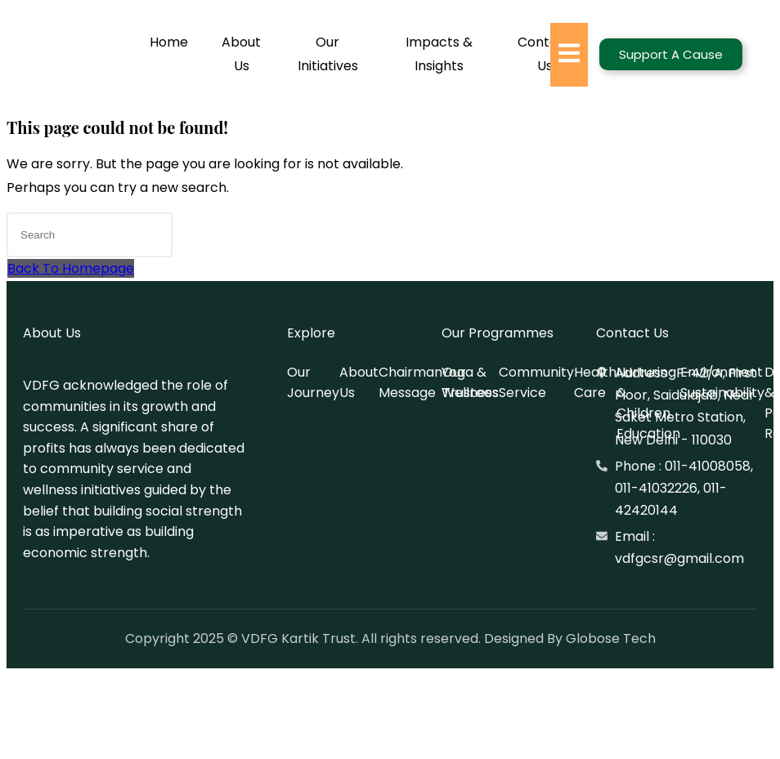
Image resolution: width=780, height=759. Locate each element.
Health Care (595, 382)
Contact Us (545, 54)
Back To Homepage (70, 268)
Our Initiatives (328, 54)
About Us (241, 54)
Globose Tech (611, 638)
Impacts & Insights (439, 54)
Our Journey (313, 382)
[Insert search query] (90, 234)
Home (169, 42)
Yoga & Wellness (470, 382)
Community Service (536, 382)
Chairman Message (410, 382)
